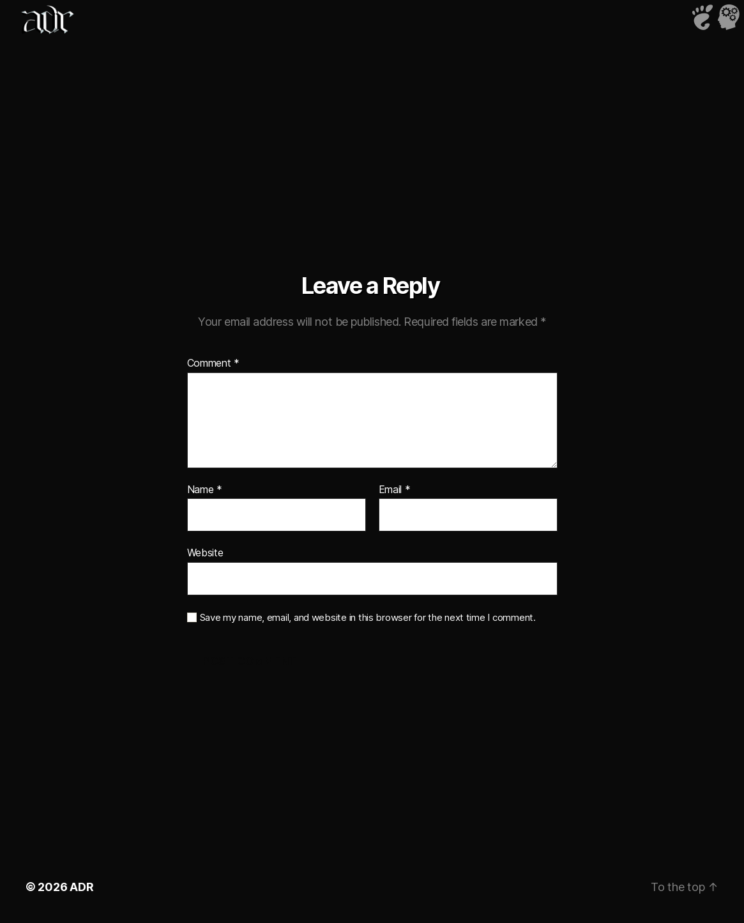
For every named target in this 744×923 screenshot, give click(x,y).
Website (205, 552)
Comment (213, 363)
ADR (81, 887)
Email (395, 490)
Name (204, 490)
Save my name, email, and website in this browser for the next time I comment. (368, 617)
